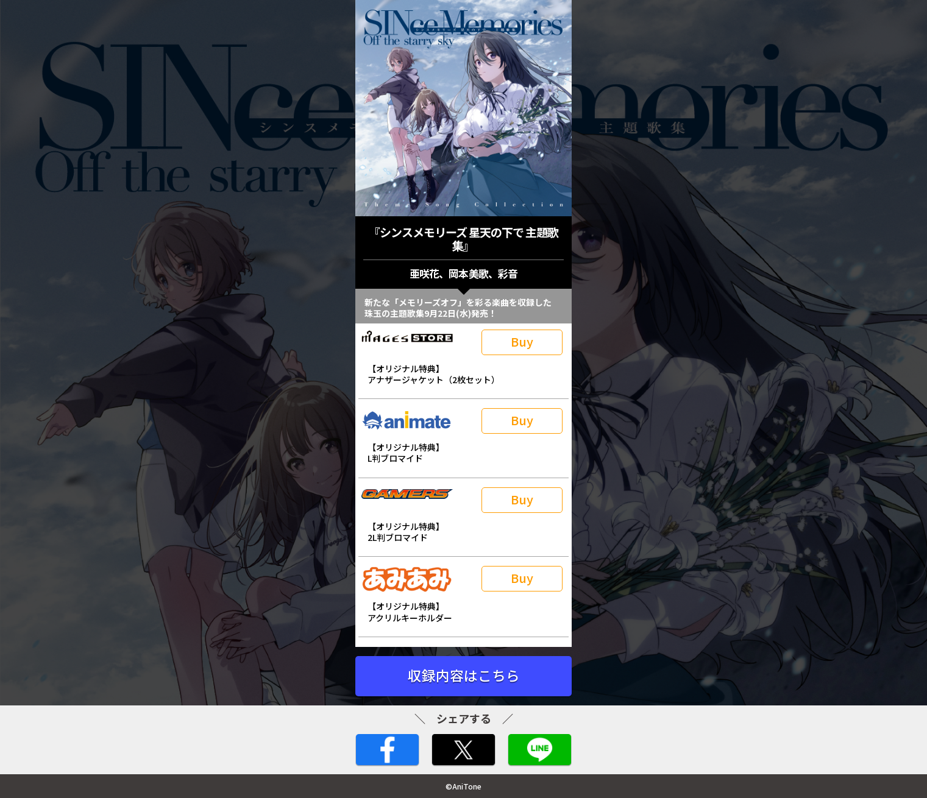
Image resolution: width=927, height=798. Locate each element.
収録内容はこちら (464, 675)
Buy (522, 341)
